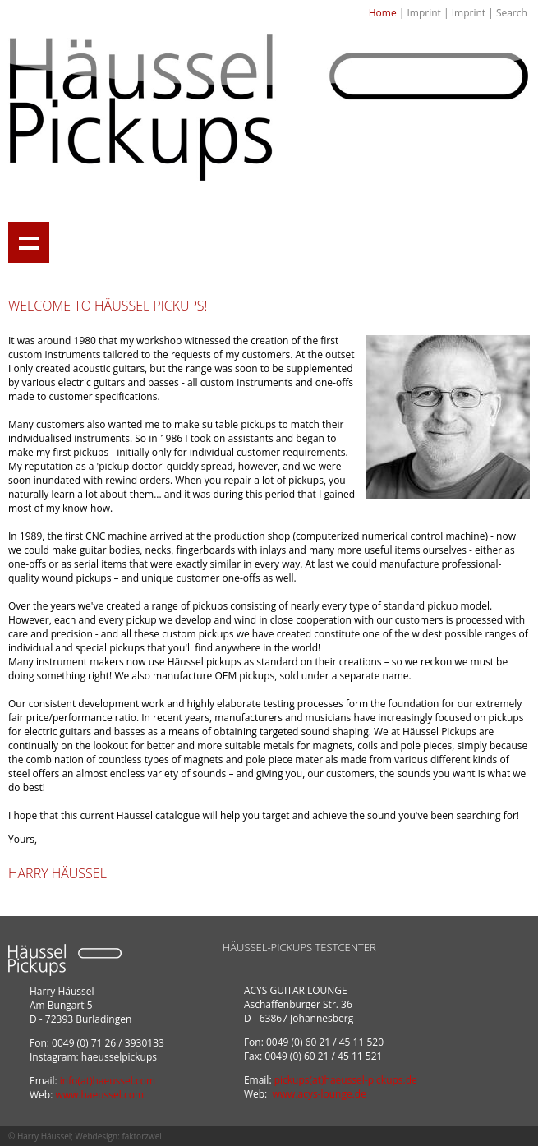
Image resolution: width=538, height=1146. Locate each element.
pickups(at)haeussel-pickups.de (345, 1080)
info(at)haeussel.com (107, 1081)
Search (511, 13)
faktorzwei (141, 1136)
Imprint (423, 13)
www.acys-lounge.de (319, 1094)
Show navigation (28, 242)
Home (383, 13)
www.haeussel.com (99, 1095)
